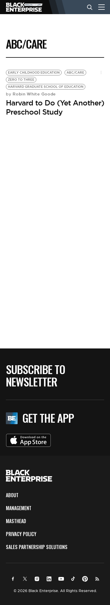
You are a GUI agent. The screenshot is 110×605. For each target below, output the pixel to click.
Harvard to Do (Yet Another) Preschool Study (55, 107)
